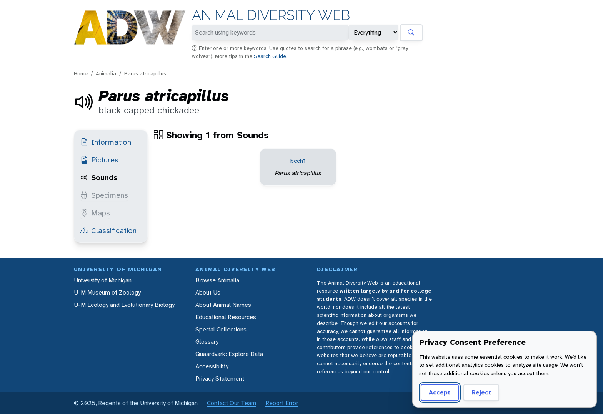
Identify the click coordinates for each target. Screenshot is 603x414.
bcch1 (298, 161)
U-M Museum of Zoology (107, 292)
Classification (108, 230)
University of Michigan (103, 280)
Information (105, 142)
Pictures (99, 160)
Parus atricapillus (145, 73)
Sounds (99, 177)
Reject (481, 392)
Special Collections (221, 329)
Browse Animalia (217, 280)
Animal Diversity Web (271, 15)
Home (81, 73)
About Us (207, 292)
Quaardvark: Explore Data (229, 354)
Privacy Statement (219, 378)
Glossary (206, 342)
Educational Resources (225, 317)
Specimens (104, 195)
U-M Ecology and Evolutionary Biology (124, 305)
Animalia (106, 73)
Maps (95, 213)
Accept (439, 392)
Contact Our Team (231, 403)
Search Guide (270, 56)
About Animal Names (223, 305)
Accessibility (211, 366)
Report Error (281, 403)
